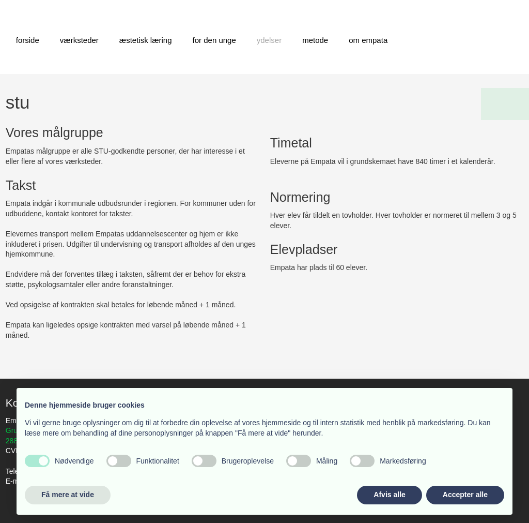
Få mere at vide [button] (67, 494)
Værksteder (79, 40)
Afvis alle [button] (389, 494)
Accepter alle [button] (465, 494)
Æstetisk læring (145, 40)
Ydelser (269, 40)
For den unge (214, 40)
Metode (315, 40)
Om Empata (368, 40)
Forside (27, 40)
